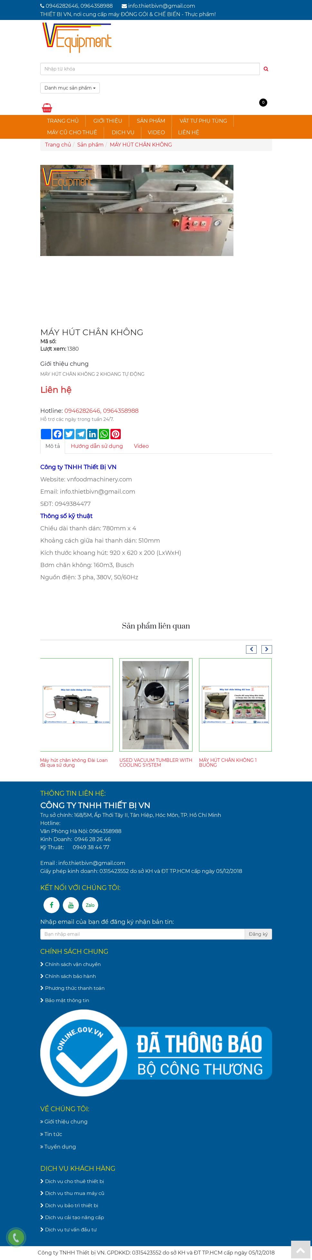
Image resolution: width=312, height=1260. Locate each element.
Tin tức (51, 1134)
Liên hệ (188, 132)
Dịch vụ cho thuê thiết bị (72, 1181)
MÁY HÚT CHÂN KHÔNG (141, 145)
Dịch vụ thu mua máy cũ (72, 1193)
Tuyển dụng (58, 1147)
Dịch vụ (123, 132)
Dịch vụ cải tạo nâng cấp (72, 1217)
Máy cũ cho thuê (72, 132)
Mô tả (52, 446)
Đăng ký (258, 934)
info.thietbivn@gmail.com (161, 6)
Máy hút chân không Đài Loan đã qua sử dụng (74, 762)
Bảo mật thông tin (64, 1000)
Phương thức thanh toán (72, 988)
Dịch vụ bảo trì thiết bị (69, 1205)
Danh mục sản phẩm (70, 88)
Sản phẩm (151, 121)
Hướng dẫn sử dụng (97, 446)
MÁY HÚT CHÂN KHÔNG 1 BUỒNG (228, 762)
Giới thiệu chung (64, 1122)
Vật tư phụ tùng (203, 121)
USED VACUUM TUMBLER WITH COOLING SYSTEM (155, 762)
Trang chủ (63, 121)
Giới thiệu (107, 121)
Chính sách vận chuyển (70, 964)
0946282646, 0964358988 (79, 6)
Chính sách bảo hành (68, 976)
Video (156, 132)
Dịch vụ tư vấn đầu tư (68, 1230)
